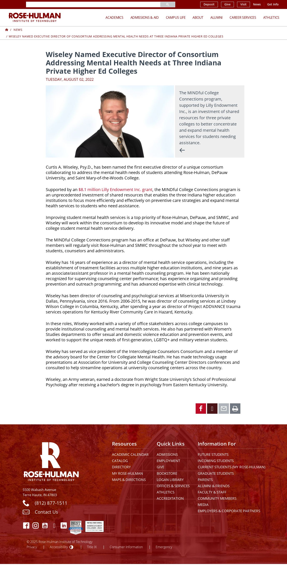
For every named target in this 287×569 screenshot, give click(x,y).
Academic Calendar (130, 454)
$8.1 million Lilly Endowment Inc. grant (115, 189)
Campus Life (176, 17)
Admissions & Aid (144, 17)
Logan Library (170, 479)
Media (203, 504)
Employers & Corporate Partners (229, 510)
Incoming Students (216, 460)
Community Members (217, 498)
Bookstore (167, 473)
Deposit (209, 4)
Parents (205, 479)
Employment (168, 460)
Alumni (216, 17)
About (198, 17)
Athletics (271, 17)
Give (227, 4)
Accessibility (59, 547)
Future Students (213, 454)
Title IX (92, 547)
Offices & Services (173, 485)
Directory (121, 467)
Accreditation (170, 498)
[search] (88, 4)
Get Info (273, 4)
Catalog (120, 460)
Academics (114, 17)
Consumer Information (126, 547)
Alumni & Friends (214, 485)
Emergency (164, 547)
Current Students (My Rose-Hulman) (231, 467)
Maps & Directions (129, 479)
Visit (243, 4)
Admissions (167, 454)
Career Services (243, 17)
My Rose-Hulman (127, 473)
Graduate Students (216, 473)
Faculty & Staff (212, 492)
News (257, 4)
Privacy (32, 547)
